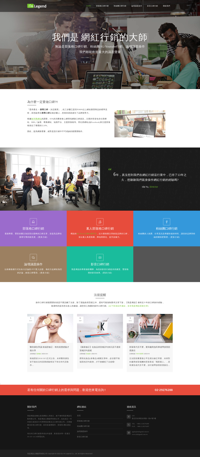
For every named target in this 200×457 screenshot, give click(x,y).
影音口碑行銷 (152, 6)
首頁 (79, 416)
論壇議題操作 (136, 6)
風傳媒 (39, 354)
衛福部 (88, 354)
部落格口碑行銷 (102, 6)
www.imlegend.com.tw (140, 434)
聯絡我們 (166, 6)
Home (88, 6)
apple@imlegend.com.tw (140, 432)
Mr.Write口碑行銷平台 (87, 234)
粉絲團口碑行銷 (120, 6)
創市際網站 (36, 119)
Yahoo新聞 (139, 354)
